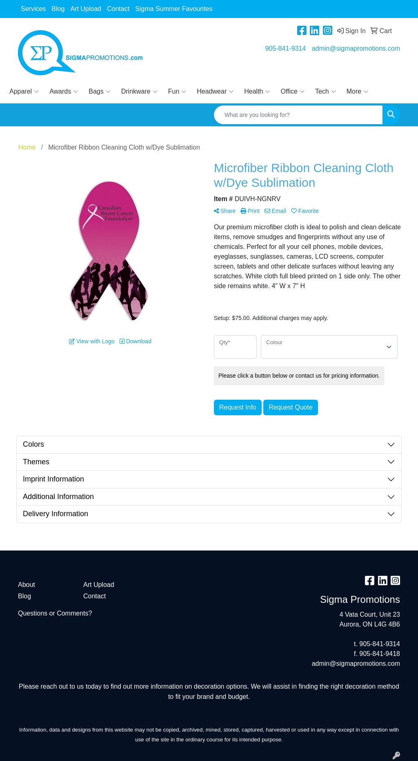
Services (33, 8)
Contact (118, 8)
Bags (99, 91)
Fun (177, 91)
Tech (325, 91)
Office (292, 91)
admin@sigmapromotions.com (356, 48)
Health (257, 91)
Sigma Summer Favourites (173, 8)
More (357, 91)
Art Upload (85, 8)
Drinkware (139, 91)
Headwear (215, 91)
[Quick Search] (298, 114)
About (26, 584)
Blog (57, 8)
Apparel (24, 91)
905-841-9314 (285, 48)
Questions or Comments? (55, 613)
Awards (63, 91)
